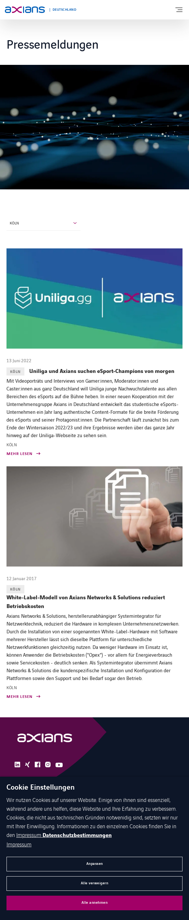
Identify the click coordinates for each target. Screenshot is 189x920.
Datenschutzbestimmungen (77, 835)
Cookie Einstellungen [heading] (40, 787)
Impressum (29, 835)
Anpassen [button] (94, 863)
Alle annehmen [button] (95, 902)
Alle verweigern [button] (94, 883)
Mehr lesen (19, 454)
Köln (14, 222)
